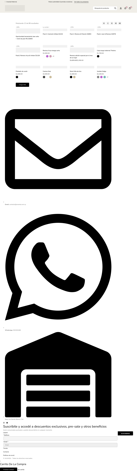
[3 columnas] (111, 23)
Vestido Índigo (101, 71)
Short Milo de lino (75, 71)
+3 (53, 56)
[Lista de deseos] (125, 8)
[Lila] (47, 56)
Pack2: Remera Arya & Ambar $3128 (28, 55)
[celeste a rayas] (47, 77)
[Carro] (130, 8)
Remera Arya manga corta (51, 50)
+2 (107, 76)
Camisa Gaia (47, 71)
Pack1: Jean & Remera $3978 (106, 34)
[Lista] (103, 23)
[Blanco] (44, 56)
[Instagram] (4, 422)
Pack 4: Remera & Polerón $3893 (80, 34)
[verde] (104, 77)
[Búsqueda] (115, 8)
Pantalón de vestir (22, 71)
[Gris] (98, 77)
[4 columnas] (115, 23)
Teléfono (6, 435)
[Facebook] (7, 422)
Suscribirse (125, 433)
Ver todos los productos (81, 2)
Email (6, 441)
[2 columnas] (107, 23)
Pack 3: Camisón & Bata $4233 (53, 34)
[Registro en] (121, 8)
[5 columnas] (119, 23)
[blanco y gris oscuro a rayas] (44, 77)
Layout (5, 432)
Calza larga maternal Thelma (106, 50)
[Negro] (98, 56)
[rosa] (50, 56)
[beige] (50, 77)
